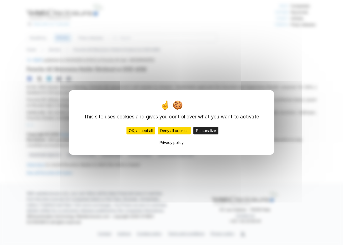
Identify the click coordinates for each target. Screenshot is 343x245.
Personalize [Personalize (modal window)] (206, 130)
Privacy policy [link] (171, 142)
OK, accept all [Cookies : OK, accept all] (141, 130)
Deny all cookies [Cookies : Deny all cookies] (174, 130)
